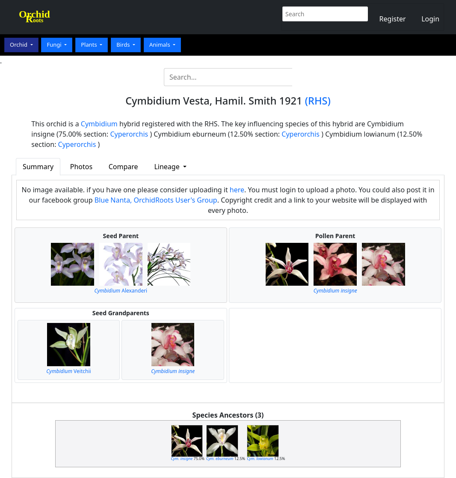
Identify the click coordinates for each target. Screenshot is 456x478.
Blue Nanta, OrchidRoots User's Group (156, 200)
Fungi (55, 44)
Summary (38, 166)
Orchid (19, 44)
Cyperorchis (129, 134)
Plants (89, 44)
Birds (123, 44)
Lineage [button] (167, 166)
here (237, 189)
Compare (123, 166)
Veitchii (68, 371)
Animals (160, 44)
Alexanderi (120, 290)
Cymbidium (99, 123)
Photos (81, 166)
